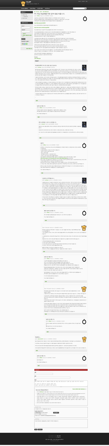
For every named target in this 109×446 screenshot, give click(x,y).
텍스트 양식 (38, 391)
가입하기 (24, 33)
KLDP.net (47, 8)
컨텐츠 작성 (25, 14)
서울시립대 (58, 436)
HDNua (38, 15)
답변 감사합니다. (41, 106)
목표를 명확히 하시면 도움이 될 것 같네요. (46, 65)
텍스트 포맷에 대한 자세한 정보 (79, 390)
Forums (37, 11)
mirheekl (39, 67)
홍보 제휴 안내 (29, 48)
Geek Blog (32, 8)
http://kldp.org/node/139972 (40, 23)
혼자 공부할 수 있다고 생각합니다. (47, 122)
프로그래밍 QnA (46, 11)
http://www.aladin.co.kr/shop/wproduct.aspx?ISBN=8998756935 (54, 158)
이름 (35, 372)
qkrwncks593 (40, 338)
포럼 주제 (26, 16)
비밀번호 (23, 29)
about (79, 1)
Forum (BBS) (24, 8)
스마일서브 (58, 438)
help (86, 1)
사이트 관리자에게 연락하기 (58, 440)
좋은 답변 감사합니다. (49, 210)
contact (83, 1)
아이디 (23, 26)
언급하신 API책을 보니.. (48, 178)
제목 (35, 376)
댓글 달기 (37, 60)
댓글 (35, 379)
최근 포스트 (25, 18)
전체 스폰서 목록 (48, 440)
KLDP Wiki (40, 8)
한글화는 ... (38, 337)
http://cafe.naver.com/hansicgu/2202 (41, 27)
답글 (37, 100)
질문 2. (42, 143)
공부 (41, 11)
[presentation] (46, 425)
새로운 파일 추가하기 (39, 412)
